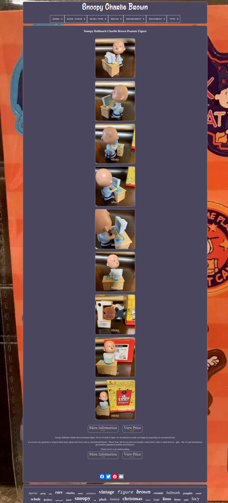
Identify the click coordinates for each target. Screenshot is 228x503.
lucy (196, 498)
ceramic (158, 493)
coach (198, 494)
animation (91, 493)
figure (125, 492)
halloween (59, 500)
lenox (177, 499)
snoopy (82, 498)
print (186, 500)
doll (95, 500)
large (157, 499)
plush (103, 499)
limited (114, 499)
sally (50, 494)
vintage (106, 492)
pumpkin (188, 493)
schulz (35, 499)
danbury (48, 499)
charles (70, 493)
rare (59, 492)
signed (147, 500)
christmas (132, 498)
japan (69, 500)
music (80, 493)
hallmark (173, 493)
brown (143, 492)
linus (167, 499)
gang (43, 493)
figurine (33, 493)
